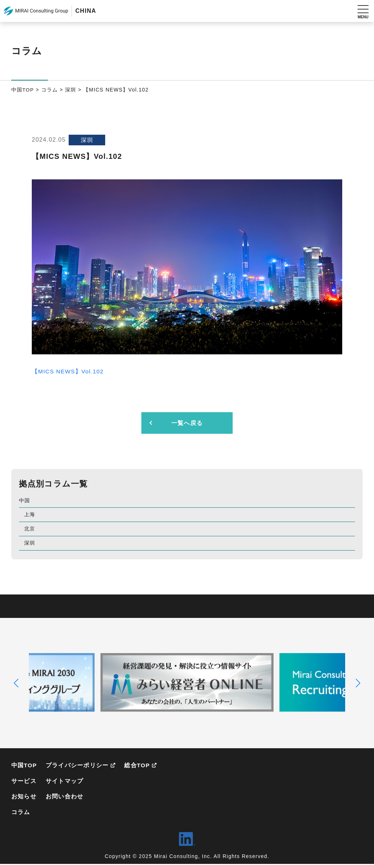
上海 (29, 514)
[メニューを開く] (363, 11)
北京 (29, 529)
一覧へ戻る (187, 423)
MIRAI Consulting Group (36, 11)
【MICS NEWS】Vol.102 (68, 371)
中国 (24, 500)
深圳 (29, 543)
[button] (16, 683)
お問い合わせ (65, 797)
